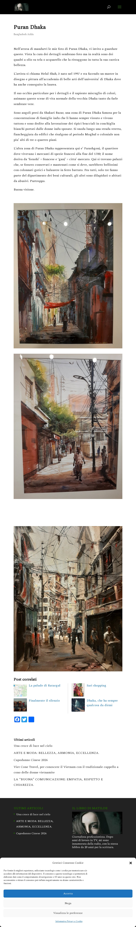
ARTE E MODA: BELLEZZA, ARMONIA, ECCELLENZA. (56, 753)
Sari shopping (96, 685)
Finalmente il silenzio (44, 700)
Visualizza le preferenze (68, 913)
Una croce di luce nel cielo (33, 745)
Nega (68, 903)
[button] (130, 863)
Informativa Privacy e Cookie (69, 921)
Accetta (68, 894)
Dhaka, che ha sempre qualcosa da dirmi (102, 703)
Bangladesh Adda (24, 34)
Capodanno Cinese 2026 (31, 760)
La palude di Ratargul (44, 685)
